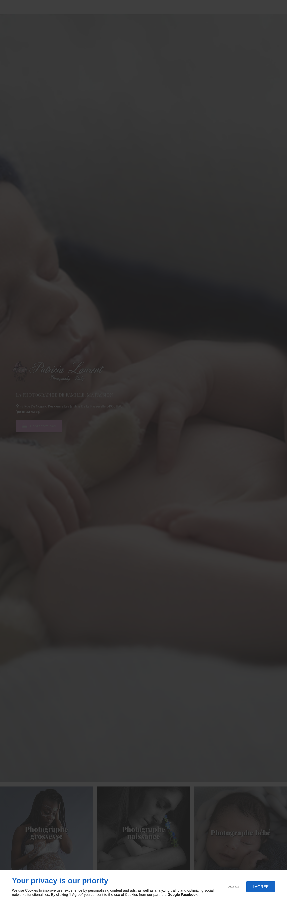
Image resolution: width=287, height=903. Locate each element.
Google (173, 895)
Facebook (189, 895)
